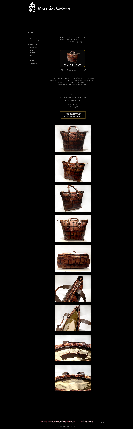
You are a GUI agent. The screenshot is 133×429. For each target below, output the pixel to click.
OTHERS (32, 60)
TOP (31, 35)
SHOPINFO (33, 38)
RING (31, 50)
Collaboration (33, 63)
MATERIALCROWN (66, 426)
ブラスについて (34, 41)
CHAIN (32, 55)
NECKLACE (33, 47)
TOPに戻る (103, 422)
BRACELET (33, 58)
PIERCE (32, 53)
